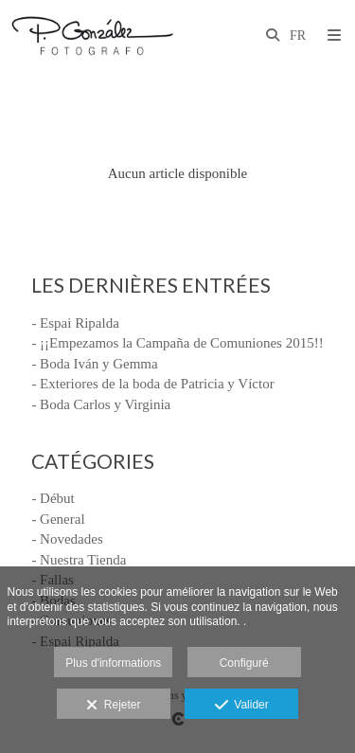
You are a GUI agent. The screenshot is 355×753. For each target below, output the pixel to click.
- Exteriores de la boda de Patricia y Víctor (152, 383)
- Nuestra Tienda (78, 559)
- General (57, 519)
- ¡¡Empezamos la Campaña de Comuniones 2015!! (177, 342)
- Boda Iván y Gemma (94, 363)
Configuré (244, 663)
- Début (52, 498)
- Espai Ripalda (74, 323)
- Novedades (66, 539)
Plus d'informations (113, 663)
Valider (242, 705)
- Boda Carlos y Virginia (100, 404)
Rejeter (113, 705)
